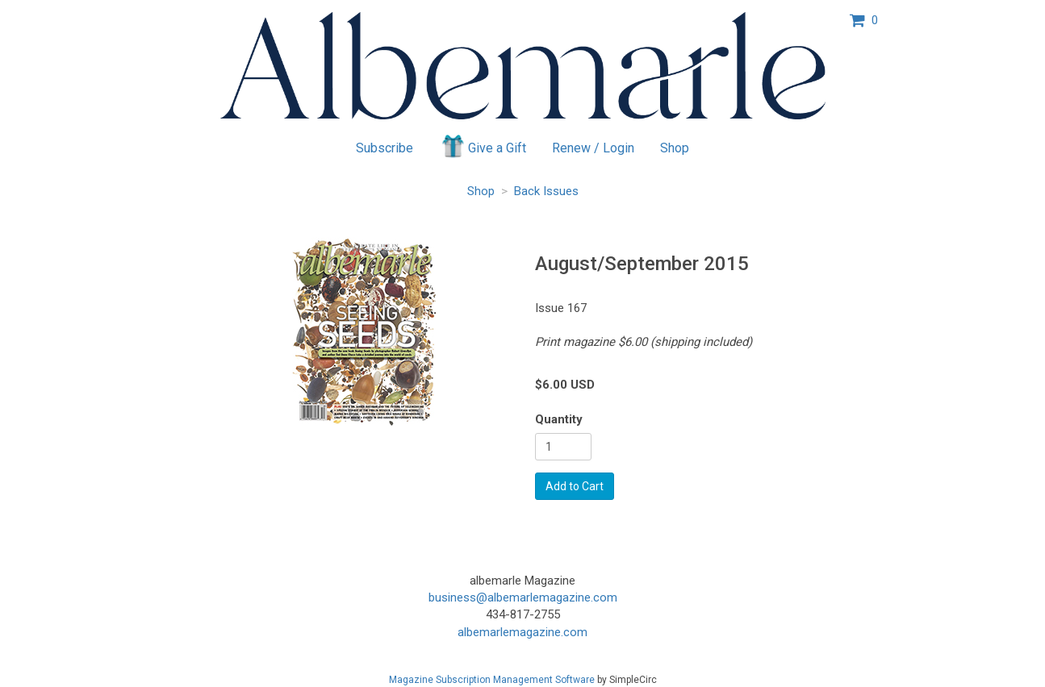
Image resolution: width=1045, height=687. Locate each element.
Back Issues (546, 191)
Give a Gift (483, 146)
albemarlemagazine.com (522, 632)
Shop (674, 148)
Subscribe (384, 148)
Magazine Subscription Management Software (492, 679)
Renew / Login (593, 148)
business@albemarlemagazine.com (522, 597)
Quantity (559, 419)
